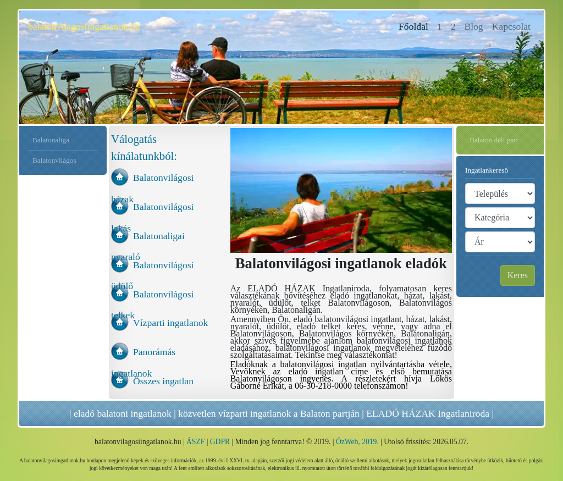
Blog (473, 26)
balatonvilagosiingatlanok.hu (84, 26)
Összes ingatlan (163, 380)
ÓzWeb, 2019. (357, 442)
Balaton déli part (494, 140)
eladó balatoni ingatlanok (123, 413)
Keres (517, 275)
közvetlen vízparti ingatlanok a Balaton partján (269, 413)
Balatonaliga (50, 140)
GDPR (220, 442)
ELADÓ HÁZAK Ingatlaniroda (427, 413)
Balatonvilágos (54, 160)
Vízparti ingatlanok (170, 322)
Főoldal (416, 25)
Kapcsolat (511, 26)
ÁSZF (195, 442)
